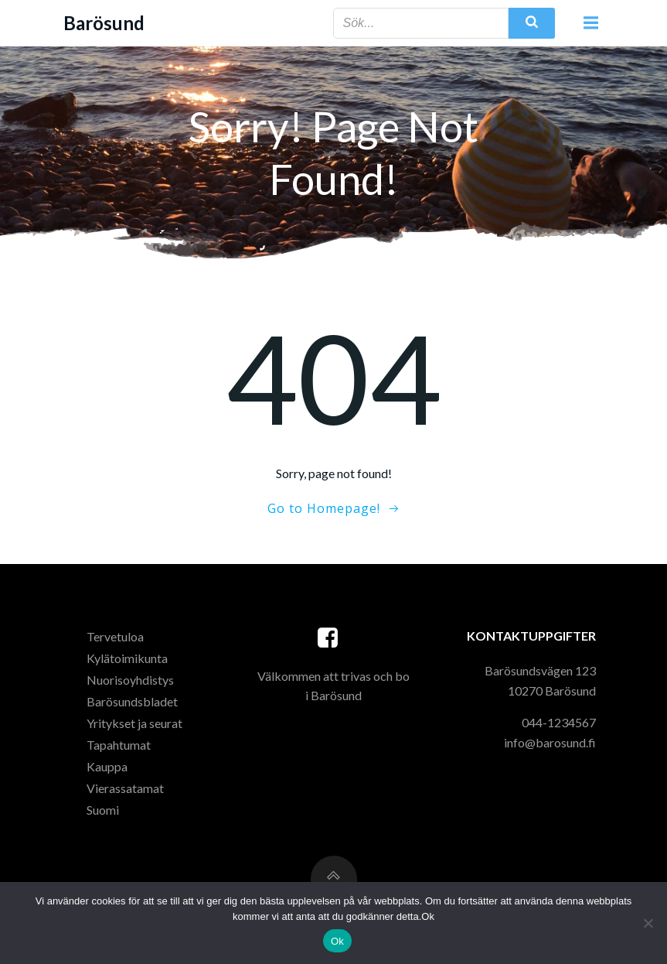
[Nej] (647, 923)
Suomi (103, 809)
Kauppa (107, 766)
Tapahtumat (119, 744)
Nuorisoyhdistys (130, 679)
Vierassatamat (125, 788)
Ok (337, 941)
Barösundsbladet (132, 701)
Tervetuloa (115, 636)
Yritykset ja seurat (134, 723)
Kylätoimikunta (127, 658)
